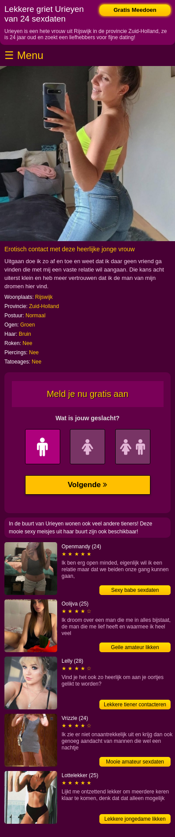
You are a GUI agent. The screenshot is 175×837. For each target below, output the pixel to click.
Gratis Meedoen (135, 10)
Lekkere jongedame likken (134, 819)
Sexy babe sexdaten (135, 590)
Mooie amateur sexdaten (135, 762)
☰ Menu (24, 55)
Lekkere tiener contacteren (135, 704)
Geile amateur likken (135, 647)
